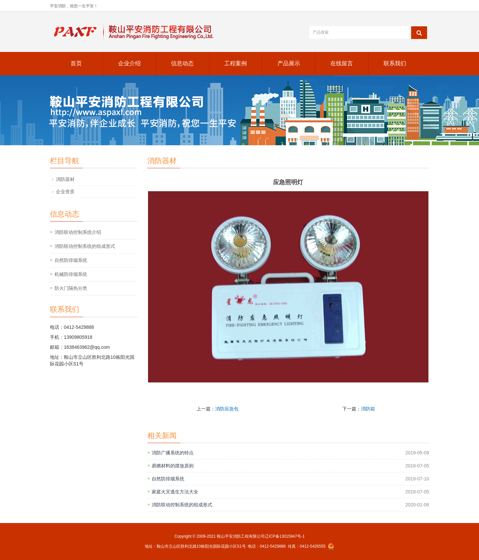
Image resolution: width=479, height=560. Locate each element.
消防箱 (368, 408)
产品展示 (288, 63)
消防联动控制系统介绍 (78, 232)
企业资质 (65, 191)
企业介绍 (129, 63)
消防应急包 (227, 408)
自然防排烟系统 (168, 478)
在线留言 (341, 63)
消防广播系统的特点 (173, 452)
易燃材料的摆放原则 (173, 465)
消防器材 (65, 179)
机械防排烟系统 (71, 274)
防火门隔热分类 (71, 288)
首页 (76, 63)
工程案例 (235, 63)
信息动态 (182, 63)
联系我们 (395, 63)
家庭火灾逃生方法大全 (175, 491)
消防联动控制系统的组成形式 (182, 504)
